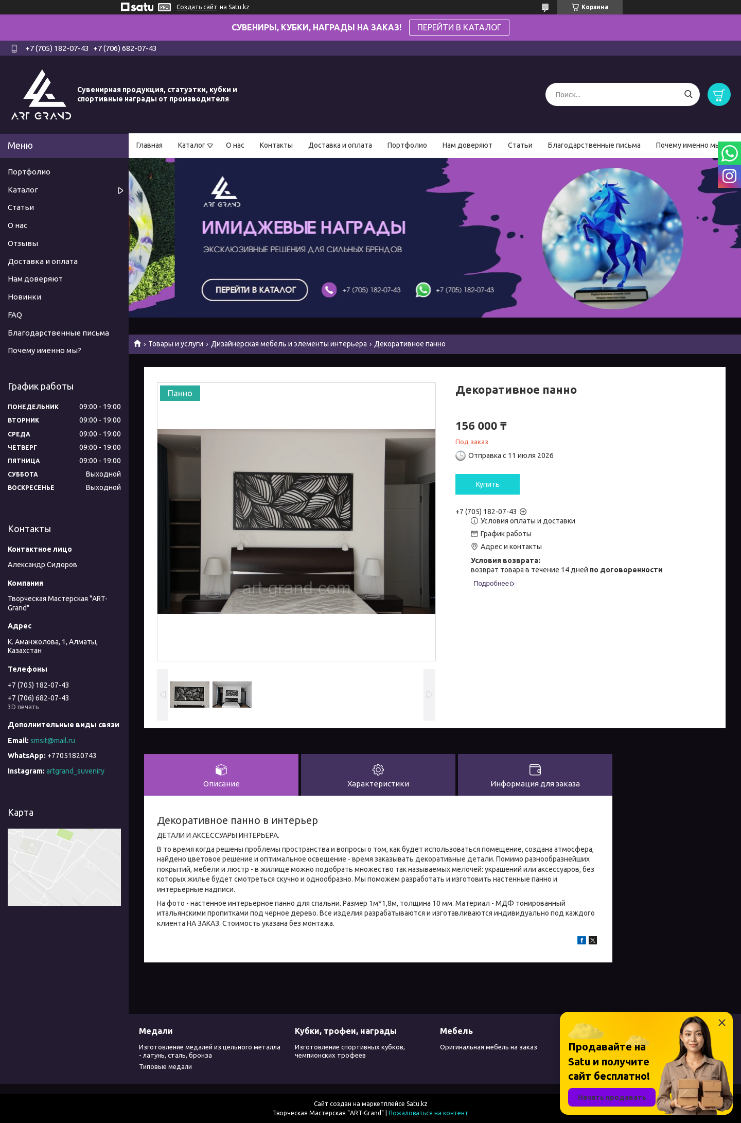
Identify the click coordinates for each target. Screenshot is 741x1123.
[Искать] (688, 94)
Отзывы (23, 243)
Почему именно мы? (690, 145)
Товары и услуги (175, 344)
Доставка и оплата (340, 145)
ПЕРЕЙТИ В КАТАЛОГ (459, 27)
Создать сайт (197, 7)
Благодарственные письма (594, 145)
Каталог (191, 145)
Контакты (276, 145)
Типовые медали (165, 1066)
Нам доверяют (467, 145)
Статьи (520, 145)
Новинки (24, 296)
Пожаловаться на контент (428, 1113)
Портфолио (407, 145)
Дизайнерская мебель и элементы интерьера (289, 344)
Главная (149, 145)
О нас (235, 145)
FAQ (15, 314)
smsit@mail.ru (52, 740)
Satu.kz (417, 1103)
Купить (488, 484)
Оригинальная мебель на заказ (488, 1046)
